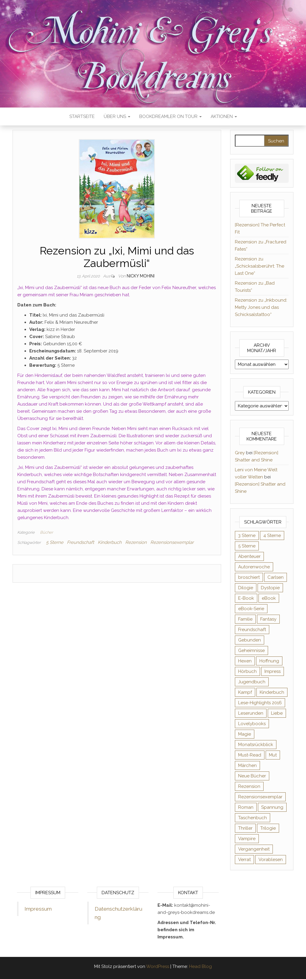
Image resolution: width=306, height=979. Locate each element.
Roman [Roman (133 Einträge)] (245, 807)
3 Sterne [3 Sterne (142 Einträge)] (246, 535)
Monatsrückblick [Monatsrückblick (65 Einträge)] (255, 744)
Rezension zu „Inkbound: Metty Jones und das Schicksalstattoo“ (261, 307)
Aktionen (224, 116)
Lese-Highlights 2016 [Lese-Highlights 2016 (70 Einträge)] (260, 702)
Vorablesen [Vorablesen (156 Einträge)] (270, 859)
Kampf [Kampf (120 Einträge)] (245, 692)
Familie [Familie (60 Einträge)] (245, 619)
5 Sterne (54, 542)
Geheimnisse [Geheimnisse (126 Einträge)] (251, 650)
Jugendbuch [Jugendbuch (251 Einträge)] (251, 682)
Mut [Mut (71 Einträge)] (273, 755)
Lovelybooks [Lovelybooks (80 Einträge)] (252, 723)
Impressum (38, 909)
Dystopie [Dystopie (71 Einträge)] (270, 587)
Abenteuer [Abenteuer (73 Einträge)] (249, 556)
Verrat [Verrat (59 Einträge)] (244, 859)
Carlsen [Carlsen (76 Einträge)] (275, 577)
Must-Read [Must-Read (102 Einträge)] (249, 755)
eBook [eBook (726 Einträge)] (269, 598)
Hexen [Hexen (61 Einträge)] (245, 661)
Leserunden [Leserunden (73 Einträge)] (250, 713)
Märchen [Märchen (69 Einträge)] (247, 765)
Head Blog (200, 966)
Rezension (136, 542)
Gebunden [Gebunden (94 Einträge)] (249, 640)
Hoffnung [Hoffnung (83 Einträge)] (269, 661)
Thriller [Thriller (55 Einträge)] (245, 828)
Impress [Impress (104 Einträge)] (272, 671)
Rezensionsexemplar (172, 542)
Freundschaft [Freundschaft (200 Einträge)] (252, 629)
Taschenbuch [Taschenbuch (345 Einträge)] (252, 817)
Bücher (46, 532)
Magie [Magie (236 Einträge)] (244, 734)
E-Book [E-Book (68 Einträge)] (246, 598)
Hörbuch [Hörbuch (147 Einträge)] (247, 671)
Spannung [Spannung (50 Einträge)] (272, 807)
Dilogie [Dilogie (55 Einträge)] (245, 587)
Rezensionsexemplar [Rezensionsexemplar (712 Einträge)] (260, 797)
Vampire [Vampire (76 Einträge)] (246, 838)
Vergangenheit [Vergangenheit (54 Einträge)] (254, 849)
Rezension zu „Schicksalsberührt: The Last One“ (259, 266)
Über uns (117, 116)
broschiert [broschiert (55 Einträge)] (249, 577)
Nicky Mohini (140, 276)
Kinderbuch (110, 542)
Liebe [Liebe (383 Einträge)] (277, 713)
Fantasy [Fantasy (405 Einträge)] (268, 619)
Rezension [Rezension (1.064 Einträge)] (249, 786)
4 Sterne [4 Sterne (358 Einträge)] (272, 535)
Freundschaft (80, 542)
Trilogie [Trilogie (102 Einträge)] (268, 828)
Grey (240, 452)
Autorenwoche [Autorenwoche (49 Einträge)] (254, 567)
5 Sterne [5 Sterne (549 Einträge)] (246, 546)
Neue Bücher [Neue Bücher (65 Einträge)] (252, 776)
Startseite (82, 116)
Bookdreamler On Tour (170, 116)
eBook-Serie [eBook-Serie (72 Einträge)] (251, 608)
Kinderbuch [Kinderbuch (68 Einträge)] (272, 692)
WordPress (157, 966)
